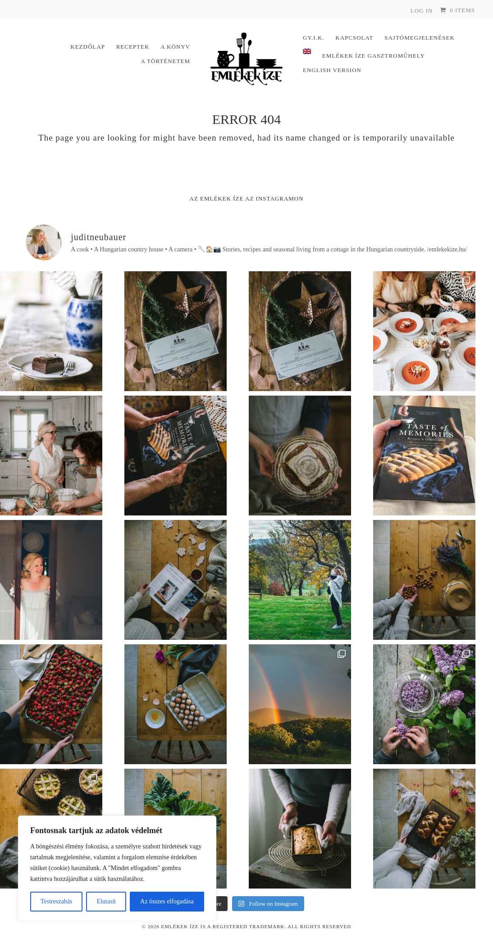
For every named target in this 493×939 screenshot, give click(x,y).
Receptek (133, 46)
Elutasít (106, 901)
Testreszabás (57, 901)
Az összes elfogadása (167, 901)
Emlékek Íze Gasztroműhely (373, 55)
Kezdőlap (87, 46)
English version (332, 70)
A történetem (165, 61)
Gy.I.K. (313, 37)
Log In (422, 10)
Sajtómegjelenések (419, 37)
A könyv (175, 46)
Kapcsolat (354, 37)
